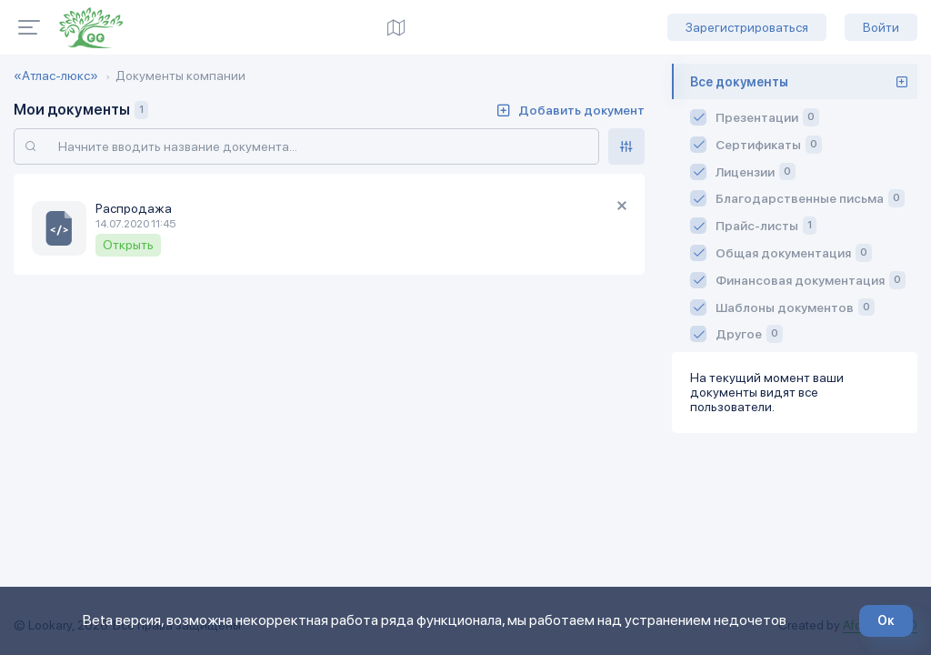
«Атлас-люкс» (56, 75)
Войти (881, 27)
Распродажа (133, 208)
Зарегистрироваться (747, 27)
